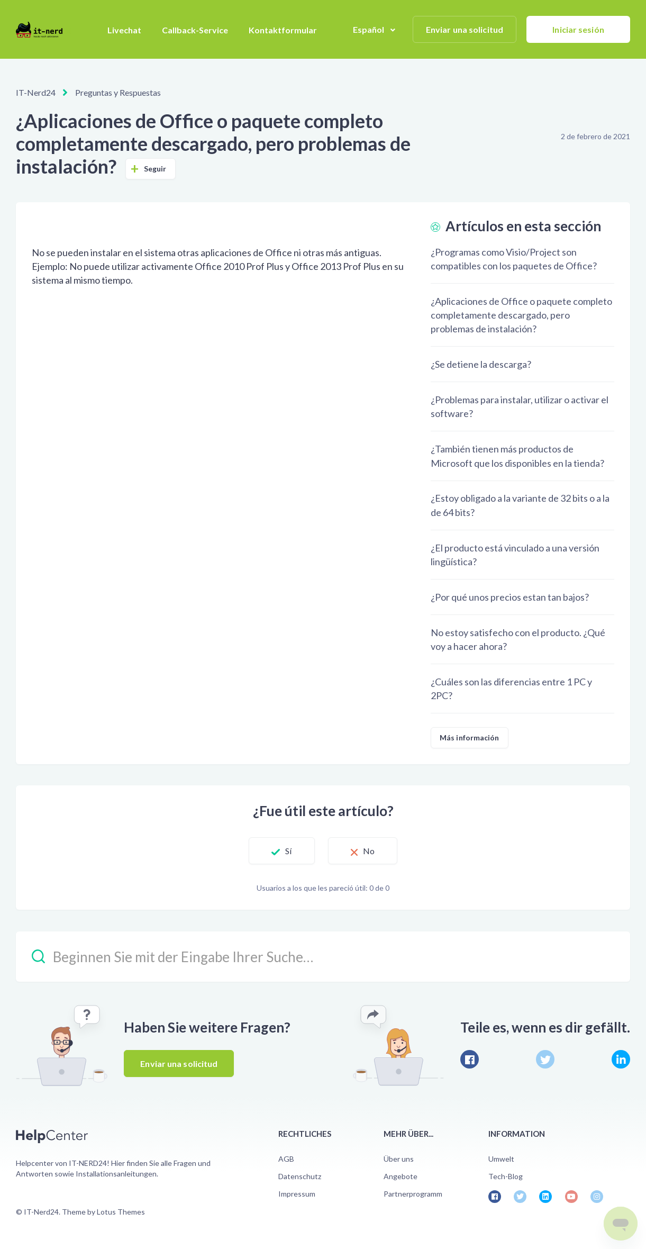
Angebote (400, 1176)
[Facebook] (469, 1059)
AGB (286, 1158)
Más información (469, 737)
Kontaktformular (283, 30)
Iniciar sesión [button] (578, 29)
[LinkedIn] (621, 1059)
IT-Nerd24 (36, 92)
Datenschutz (299, 1176)
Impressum (296, 1193)
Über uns (399, 1158)
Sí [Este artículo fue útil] (288, 851)
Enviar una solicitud (464, 29)
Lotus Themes (121, 1211)
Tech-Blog (505, 1176)
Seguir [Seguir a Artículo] (155, 168)
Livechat (124, 30)
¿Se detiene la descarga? (481, 364)
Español (369, 29)
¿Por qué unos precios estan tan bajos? (510, 597)
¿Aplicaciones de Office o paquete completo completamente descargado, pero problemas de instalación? (521, 314)
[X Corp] (545, 1059)
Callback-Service (195, 30)
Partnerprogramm (413, 1193)
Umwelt (501, 1158)
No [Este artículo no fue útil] (369, 851)
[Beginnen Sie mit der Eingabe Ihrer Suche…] (323, 956)
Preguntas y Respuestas (118, 92)
